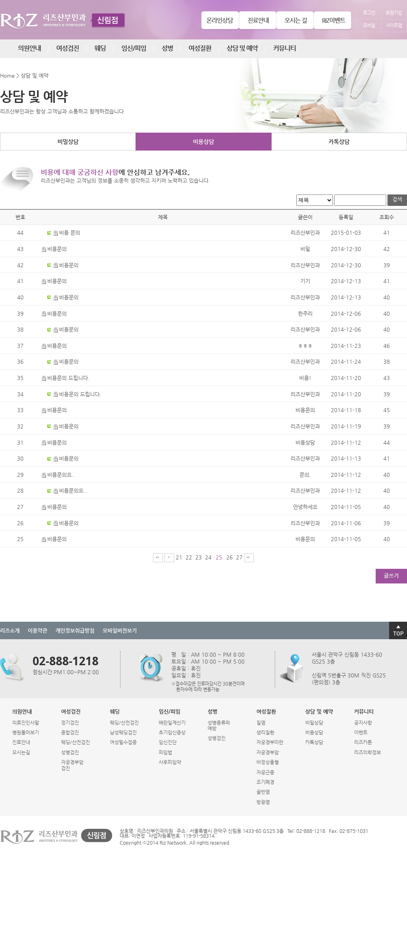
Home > (9, 75)
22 (189, 557)
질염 (260, 722)
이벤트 (361, 732)
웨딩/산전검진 (75, 742)
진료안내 (258, 20)
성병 (167, 48)
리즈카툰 (363, 742)
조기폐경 (265, 782)
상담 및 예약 (242, 48)
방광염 (263, 802)
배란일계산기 (172, 722)
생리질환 (265, 732)
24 (208, 557)
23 (198, 557)
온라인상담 (219, 20)
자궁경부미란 (269, 742)
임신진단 (168, 742)
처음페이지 (158, 557)
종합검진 (70, 732)
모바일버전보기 (120, 630)
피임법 (165, 752)
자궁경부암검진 (72, 765)
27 (239, 557)
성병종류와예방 (219, 725)
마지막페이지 (249, 557)
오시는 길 (295, 20)
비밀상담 (68, 141)
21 (179, 557)
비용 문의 (67, 232)
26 (229, 557)
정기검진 (70, 722)
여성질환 (199, 48)
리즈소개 (10, 630)
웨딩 (100, 48)
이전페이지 (169, 557)
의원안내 (29, 48)
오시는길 (21, 752)
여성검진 (67, 48)
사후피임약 (170, 762)
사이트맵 (394, 25)
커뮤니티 (284, 48)
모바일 (369, 25)
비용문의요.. (58, 475)
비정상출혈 (267, 762)
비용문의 (54, 249)
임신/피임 (133, 48)
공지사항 (363, 722)
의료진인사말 (25, 722)
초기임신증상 (172, 732)
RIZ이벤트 (333, 20)
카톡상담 (339, 141)
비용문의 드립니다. (66, 378)
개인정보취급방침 (74, 630)
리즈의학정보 (367, 752)
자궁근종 (265, 772)
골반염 (263, 792)
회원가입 (394, 12)
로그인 (369, 12)
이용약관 (37, 630)
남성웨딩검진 (123, 732)
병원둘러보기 (25, 732)
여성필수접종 (123, 742)
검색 (397, 199)
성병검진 (70, 752)
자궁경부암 (267, 752)
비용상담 (203, 141)
